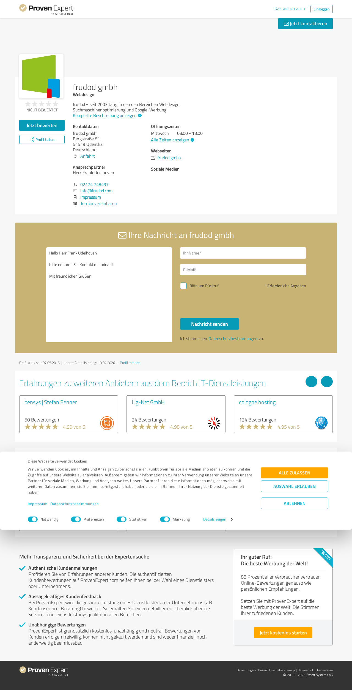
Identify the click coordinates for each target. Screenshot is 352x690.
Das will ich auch (289, 8)
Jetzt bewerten (42, 125)
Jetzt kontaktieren (305, 23)
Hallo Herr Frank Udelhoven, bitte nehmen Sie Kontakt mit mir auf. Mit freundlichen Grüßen (109, 294)
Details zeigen (214, 679)
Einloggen (322, 9)
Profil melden (130, 362)
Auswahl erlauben (294, 647)
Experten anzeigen (49, 520)
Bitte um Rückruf (204, 286)
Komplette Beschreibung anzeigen (106, 115)
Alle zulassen (294, 633)
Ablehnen (295, 664)
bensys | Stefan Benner (50, 402)
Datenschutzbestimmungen (74, 664)
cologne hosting (257, 402)
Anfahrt (87, 156)
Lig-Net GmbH (148, 402)
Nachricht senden (209, 323)
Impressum (38, 664)
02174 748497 (94, 184)
